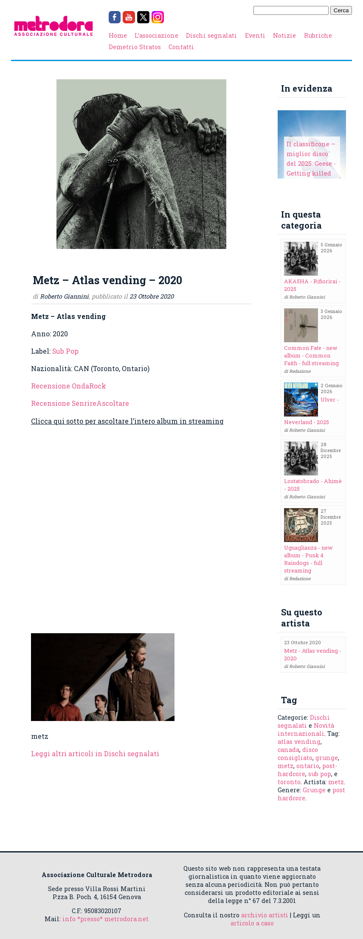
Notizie (284, 35)
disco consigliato (298, 754)
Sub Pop (65, 351)
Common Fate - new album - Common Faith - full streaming (311, 355)
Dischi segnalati (211, 35)
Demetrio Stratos (135, 47)
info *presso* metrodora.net (105, 919)
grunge (326, 758)
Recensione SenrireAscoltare (80, 403)
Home (118, 35)
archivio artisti (264, 915)
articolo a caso (252, 923)
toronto (289, 782)
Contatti (181, 47)
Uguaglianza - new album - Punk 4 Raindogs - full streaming (308, 559)
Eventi (255, 35)
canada (288, 750)
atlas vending (299, 742)
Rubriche (318, 35)
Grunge (314, 790)
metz (285, 766)
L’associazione (156, 35)
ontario (307, 766)
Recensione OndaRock (68, 385)
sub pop (319, 774)
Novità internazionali (306, 729)
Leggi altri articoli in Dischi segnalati (95, 753)
